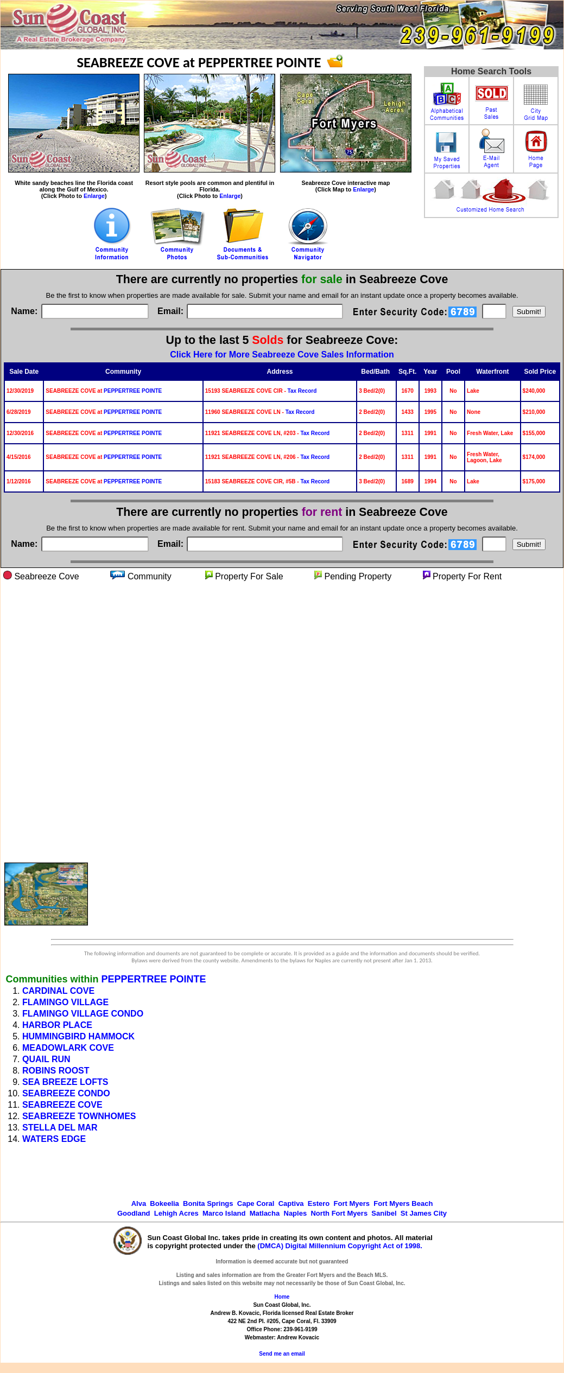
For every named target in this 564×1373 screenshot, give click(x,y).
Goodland (133, 1213)
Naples (295, 1213)
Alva (138, 1203)
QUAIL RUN (46, 1059)
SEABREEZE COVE (62, 1104)
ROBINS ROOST (56, 1070)
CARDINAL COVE (58, 990)
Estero (318, 1203)
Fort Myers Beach (403, 1203)
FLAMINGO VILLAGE (65, 1002)
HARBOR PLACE (57, 1025)
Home (282, 1297)
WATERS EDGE (54, 1139)
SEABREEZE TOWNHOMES (79, 1116)
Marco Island (223, 1213)
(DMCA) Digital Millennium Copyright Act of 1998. (339, 1246)
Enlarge (94, 196)
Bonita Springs (208, 1203)
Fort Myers (352, 1203)
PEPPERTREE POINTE (133, 391)
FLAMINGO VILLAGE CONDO (82, 1013)
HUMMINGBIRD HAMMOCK (78, 1036)
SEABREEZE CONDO (66, 1093)
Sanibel (383, 1213)
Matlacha (265, 1213)
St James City (424, 1213)
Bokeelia (164, 1203)
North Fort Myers (338, 1213)
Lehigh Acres (176, 1213)
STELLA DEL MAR (60, 1127)
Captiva (291, 1203)
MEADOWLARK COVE (68, 1047)
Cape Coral (256, 1203)
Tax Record (302, 391)
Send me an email (282, 1354)
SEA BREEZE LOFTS (65, 1082)
